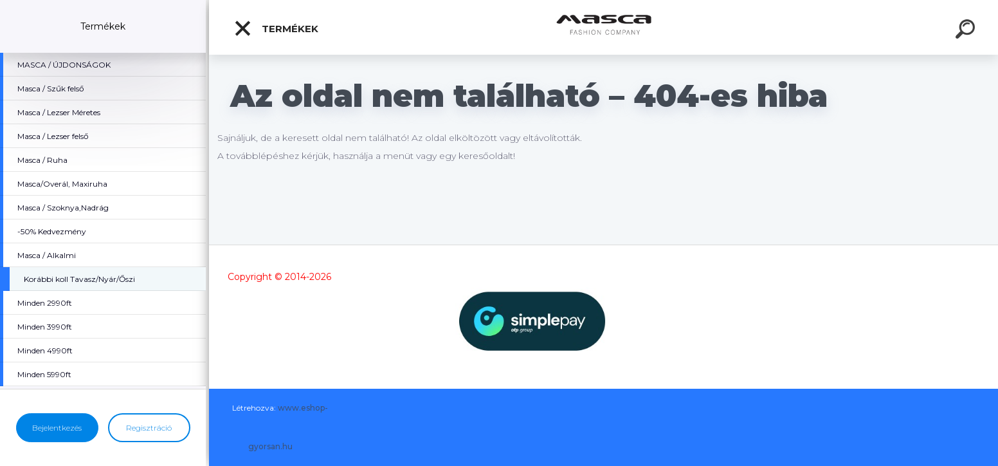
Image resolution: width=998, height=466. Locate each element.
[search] (967, 31)
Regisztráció (149, 428)
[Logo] (603, 27)
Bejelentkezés (57, 428)
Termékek (275, 28)
